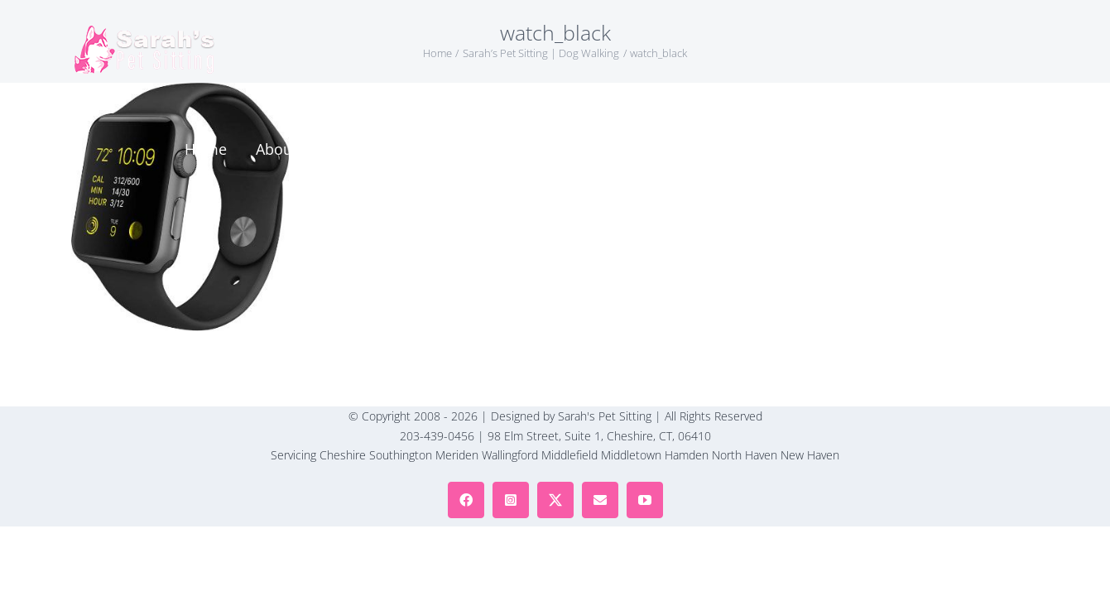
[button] (979, 49)
